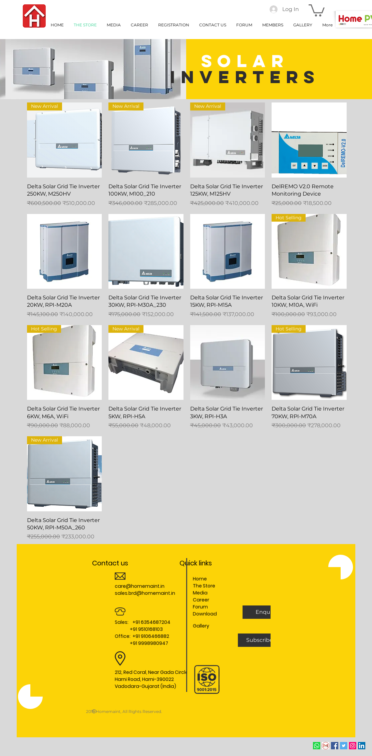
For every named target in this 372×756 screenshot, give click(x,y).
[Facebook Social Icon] (334, 745)
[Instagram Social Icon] (352, 745)
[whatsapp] (316, 745)
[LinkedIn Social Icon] (361, 745)
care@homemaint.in (139, 586)
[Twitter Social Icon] (343, 745)
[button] (317, 9)
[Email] (325, 745)
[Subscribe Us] (264, 640)
